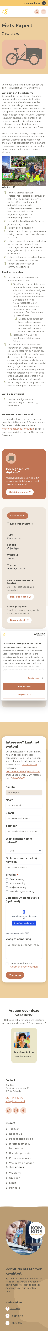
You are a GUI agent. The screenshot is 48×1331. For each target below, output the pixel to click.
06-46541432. (18, 778)
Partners (14, 1187)
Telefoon (12, 825)
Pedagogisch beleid (21, 1138)
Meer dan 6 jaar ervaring (21, 891)
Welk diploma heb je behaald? (19, 842)
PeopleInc (16, 1315)
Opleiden (14, 1178)
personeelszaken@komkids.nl (23, 771)
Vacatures (15, 1173)
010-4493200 (29, 764)
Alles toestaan (24, 686)
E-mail (10, 813)
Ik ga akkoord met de (24, 965)
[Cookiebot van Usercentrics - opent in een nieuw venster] (34, 634)
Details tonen (34, 678)
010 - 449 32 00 (14, 1097)
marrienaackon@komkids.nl (18, 428)
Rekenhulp (16, 1133)
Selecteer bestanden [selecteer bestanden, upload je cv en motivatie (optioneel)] (24, 923)
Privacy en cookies (20, 1158)
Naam (10, 800)
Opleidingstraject (18, 492)
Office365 (16, 1323)
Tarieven (14, 1129)
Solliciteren (16, 515)
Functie (11, 787)
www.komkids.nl (32, 3)
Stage (12, 1183)
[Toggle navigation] (43, 11)
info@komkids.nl (15, 1101)
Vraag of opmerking (18, 939)
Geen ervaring (16, 879)
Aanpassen (24, 695)
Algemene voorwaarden (24, 966)
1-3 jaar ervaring (17, 883)
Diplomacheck (18, 620)
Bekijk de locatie (19, 597)
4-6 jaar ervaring (17, 887)
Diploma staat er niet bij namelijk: (21, 860)
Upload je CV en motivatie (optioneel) (22, 899)
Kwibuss (15, 1308)
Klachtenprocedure (21, 1153)
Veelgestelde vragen (21, 1163)
